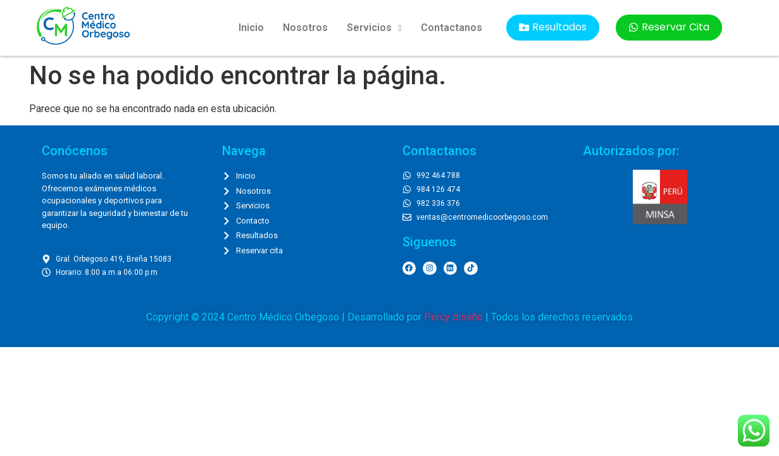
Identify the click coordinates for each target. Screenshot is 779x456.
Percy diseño (453, 317)
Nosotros (305, 28)
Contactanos (451, 28)
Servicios (374, 28)
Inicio (251, 28)
